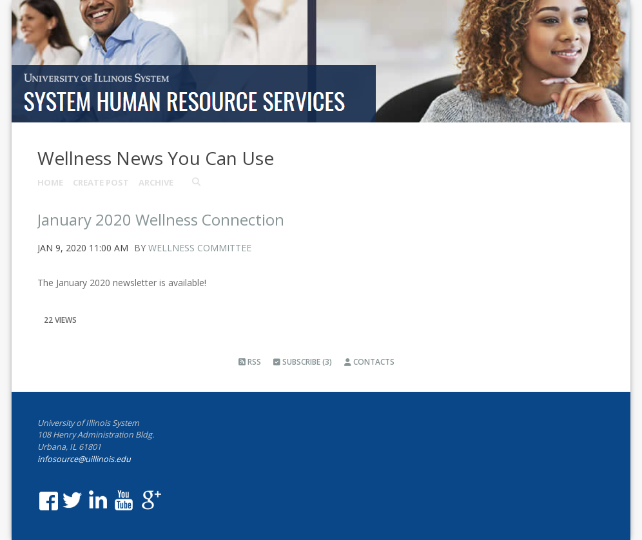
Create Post (101, 182)
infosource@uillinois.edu (84, 459)
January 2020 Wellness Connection (160, 219)
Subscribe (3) (302, 361)
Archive (156, 182)
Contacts (369, 361)
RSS (249, 361)
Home (50, 182)
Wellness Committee (199, 248)
